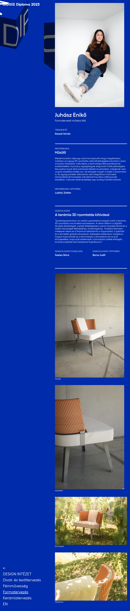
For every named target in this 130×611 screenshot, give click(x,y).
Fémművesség (15, 586)
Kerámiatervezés (17, 598)
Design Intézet (17, 574)
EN (5, 604)
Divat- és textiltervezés (22, 580)
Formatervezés (15, 592)
